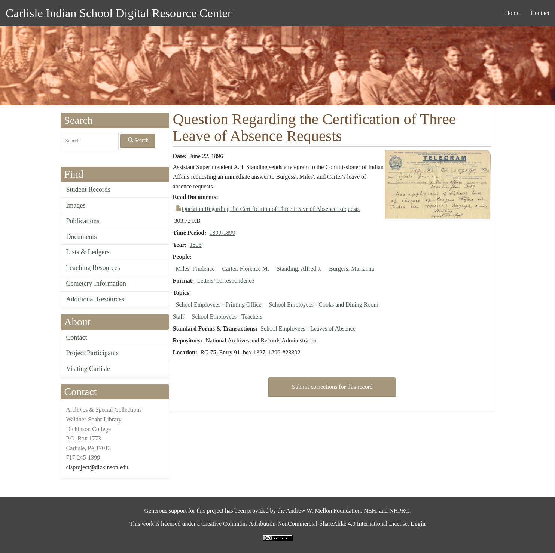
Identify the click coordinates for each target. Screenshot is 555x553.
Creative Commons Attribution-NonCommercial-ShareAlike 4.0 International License (304, 523)
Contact (540, 13)
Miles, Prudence (195, 268)
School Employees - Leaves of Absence (308, 328)
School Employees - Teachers (227, 316)
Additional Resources (95, 299)
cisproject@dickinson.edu (97, 467)
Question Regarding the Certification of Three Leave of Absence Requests (271, 209)
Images (76, 205)
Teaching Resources (93, 267)
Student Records (88, 189)
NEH (370, 510)
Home (512, 13)
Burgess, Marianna (351, 268)
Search (138, 140)
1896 (196, 245)
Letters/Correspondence (225, 280)
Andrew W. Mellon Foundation (323, 510)
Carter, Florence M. (245, 268)
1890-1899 (222, 233)
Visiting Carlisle (88, 368)
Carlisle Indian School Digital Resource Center (118, 13)
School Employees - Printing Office (219, 304)
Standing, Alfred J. (299, 268)
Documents (81, 236)
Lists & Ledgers (88, 252)
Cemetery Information (96, 283)
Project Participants (92, 353)
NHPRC (399, 510)
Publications (83, 221)
